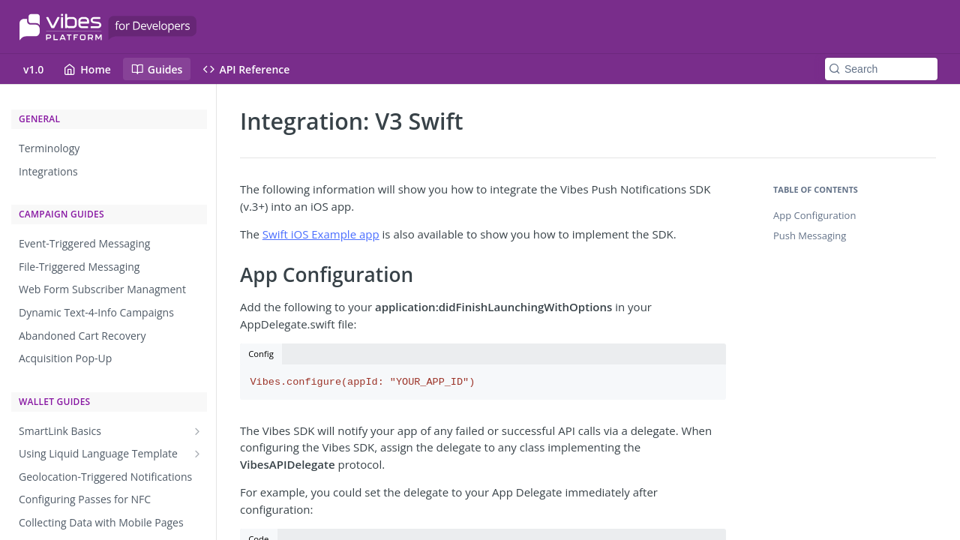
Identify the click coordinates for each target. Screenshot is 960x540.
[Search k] (881, 69)
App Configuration (814, 215)
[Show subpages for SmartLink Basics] (197, 431)
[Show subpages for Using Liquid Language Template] (197, 454)
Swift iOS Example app (321, 234)
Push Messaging (809, 235)
